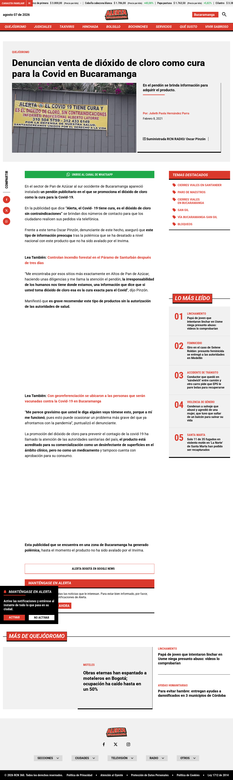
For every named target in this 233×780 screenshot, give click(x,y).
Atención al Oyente (111, 775)
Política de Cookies (188, 775)
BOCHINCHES (138, 27)
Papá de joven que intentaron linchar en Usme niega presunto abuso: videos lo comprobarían (205, 323)
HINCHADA (90, 27)
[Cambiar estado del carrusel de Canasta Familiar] (29, 3)
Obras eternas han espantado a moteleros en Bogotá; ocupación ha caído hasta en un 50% (115, 681)
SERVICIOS (164, 27)
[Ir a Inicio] (116, 14)
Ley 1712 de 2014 (218, 775)
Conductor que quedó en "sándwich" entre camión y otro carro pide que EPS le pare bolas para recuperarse (205, 382)
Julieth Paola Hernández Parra (169, 113)
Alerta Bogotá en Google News (89, 569)
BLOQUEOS (185, 224)
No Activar (41, 617)
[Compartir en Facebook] (6, 199)
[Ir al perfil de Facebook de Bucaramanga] (104, 744)
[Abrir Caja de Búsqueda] (224, 14)
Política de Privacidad (79, 775)
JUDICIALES (43, 27)
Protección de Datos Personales (150, 775)
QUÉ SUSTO (188, 27)
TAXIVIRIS (67, 27)
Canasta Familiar (13, 3)
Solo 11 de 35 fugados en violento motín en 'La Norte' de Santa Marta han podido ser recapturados (205, 445)
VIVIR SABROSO (216, 27)
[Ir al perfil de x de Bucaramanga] (115, 744)
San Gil (183, 210)
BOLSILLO (113, 27)
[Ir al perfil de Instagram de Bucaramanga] (128, 744)
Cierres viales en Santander (200, 185)
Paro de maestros (192, 192)
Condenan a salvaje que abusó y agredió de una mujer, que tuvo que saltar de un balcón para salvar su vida (205, 413)
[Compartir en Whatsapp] (6, 221)
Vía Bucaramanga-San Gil (197, 217)
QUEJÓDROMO (15, 27)
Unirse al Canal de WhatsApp (89, 174)
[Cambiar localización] (205, 14)
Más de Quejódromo (37, 636)
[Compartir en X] (6, 210)
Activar (14, 617)
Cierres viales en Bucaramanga (191, 201)
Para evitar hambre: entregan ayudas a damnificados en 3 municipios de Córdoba (192, 693)
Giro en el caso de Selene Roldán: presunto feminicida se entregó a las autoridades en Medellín (205, 353)
